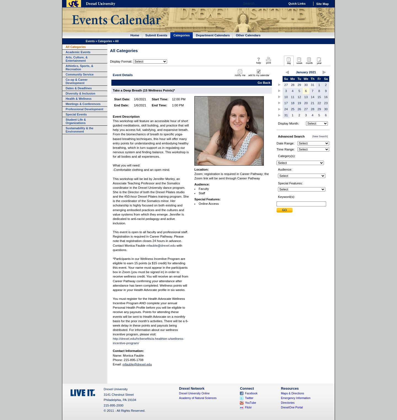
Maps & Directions (292, 393)
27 (286, 85)
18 (292, 103)
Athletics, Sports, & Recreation (79, 67)
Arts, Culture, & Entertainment (77, 59)
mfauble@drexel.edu (161, 245)
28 (292, 85)
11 (292, 97)
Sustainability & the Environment (79, 129)
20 (306, 103)
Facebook (251, 393)
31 (312, 85)
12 (299, 97)
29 (299, 85)
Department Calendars (213, 35)
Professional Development (84, 109)
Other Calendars (248, 35)
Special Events (76, 114)
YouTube (250, 402)
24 (286, 109)
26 (299, 109)
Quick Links (296, 3)
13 (306, 97)
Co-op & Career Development (77, 81)
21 (312, 103)
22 (319, 103)
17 (286, 103)
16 (326, 97)
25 (292, 109)
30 (306, 85)
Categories (181, 35)
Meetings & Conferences (83, 104)
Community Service (80, 74)
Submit (285, 210)
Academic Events (78, 52)
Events (90, 41)
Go (280, 3)
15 (319, 97)
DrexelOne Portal (292, 407)
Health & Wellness (79, 98)
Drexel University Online (194, 393)
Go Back (263, 82)
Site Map (322, 4)
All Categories (76, 47)
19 (299, 103)
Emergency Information (295, 398)
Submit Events (156, 35)
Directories (288, 402)
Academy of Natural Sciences (198, 398)
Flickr (248, 407)
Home (134, 35)
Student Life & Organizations (76, 121)
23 (326, 103)
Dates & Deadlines (79, 88)
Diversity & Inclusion (80, 93)
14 (312, 97)
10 (286, 97)
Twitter (249, 398)
